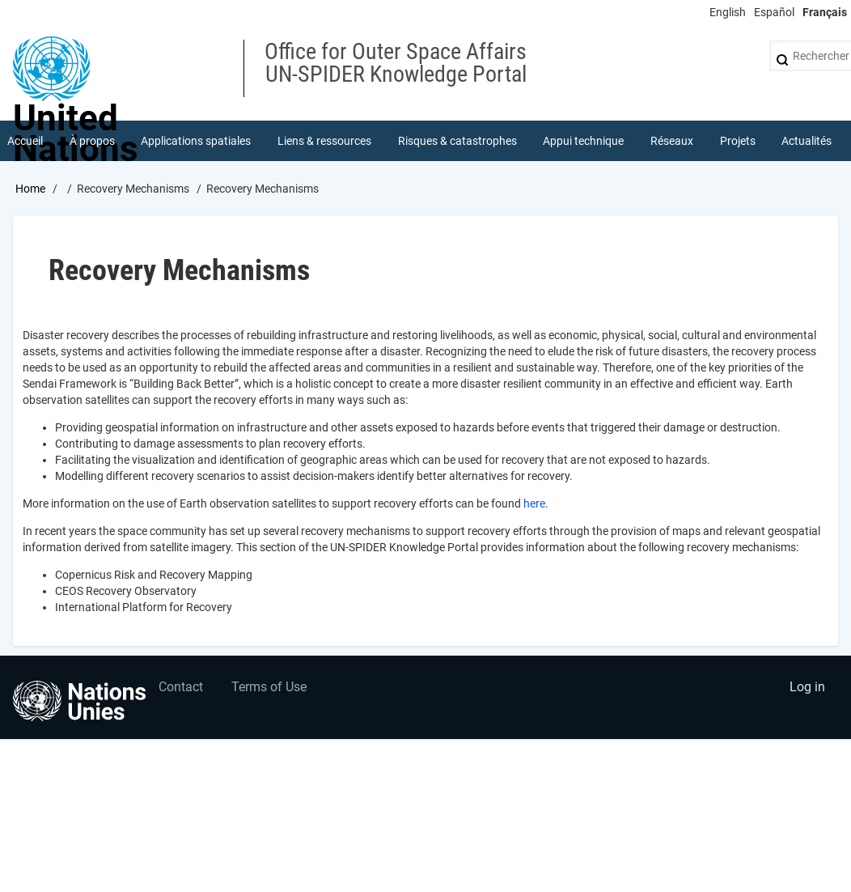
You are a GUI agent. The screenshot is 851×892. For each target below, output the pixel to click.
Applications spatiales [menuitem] (196, 140)
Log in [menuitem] (807, 686)
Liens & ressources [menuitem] (324, 140)
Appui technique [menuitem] (583, 140)
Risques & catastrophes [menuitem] (457, 140)
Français (824, 12)
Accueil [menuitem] (25, 140)
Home (30, 188)
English (727, 12)
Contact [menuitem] (181, 686)
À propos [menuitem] (92, 140)
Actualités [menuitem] (806, 140)
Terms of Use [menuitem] (269, 686)
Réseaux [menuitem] (671, 140)
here (534, 503)
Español (774, 12)
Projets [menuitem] (738, 140)
